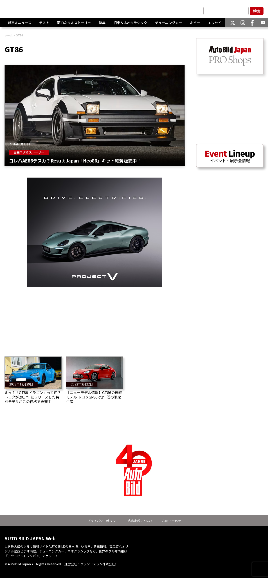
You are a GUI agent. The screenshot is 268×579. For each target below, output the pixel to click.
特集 (102, 24)
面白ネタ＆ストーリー (74, 24)
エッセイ (214, 24)
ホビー (195, 24)
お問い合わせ (171, 521)
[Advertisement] (95, 318)
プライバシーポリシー (103, 521)
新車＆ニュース (19, 24)
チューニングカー (168, 24)
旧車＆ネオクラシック (130, 24)
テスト (44, 24)
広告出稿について (140, 521)
